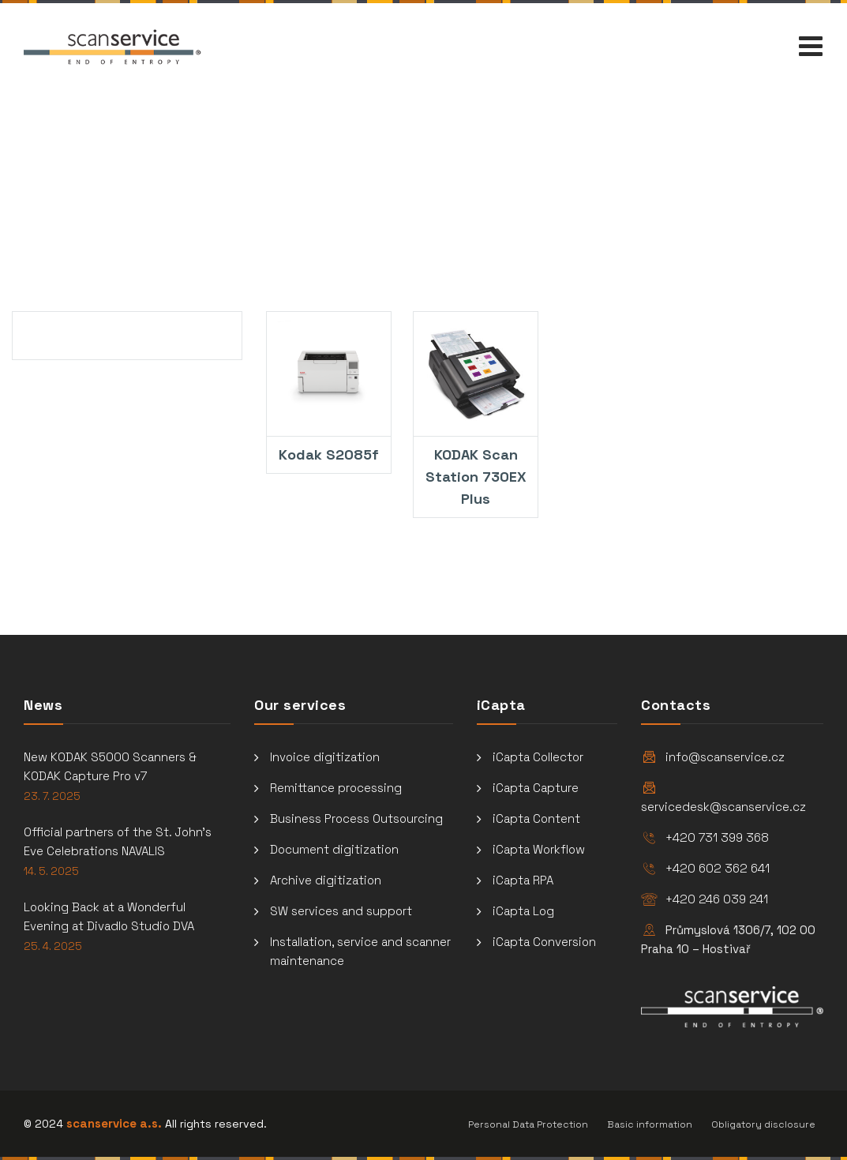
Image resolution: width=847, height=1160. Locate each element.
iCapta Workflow (539, 849)
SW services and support (341, 910)
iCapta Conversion (544, 941)
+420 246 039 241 (716, 899)
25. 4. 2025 (53, 946)
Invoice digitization (325, 756)
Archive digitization (325, 880)
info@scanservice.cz (725, 756)
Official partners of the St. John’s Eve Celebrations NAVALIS (118, 841)
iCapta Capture (536, 787)
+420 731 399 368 (717, 837)
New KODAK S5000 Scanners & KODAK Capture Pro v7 (110, 766)
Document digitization (334, 849)
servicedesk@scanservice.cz (723, 806)
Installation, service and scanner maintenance (360, 951)
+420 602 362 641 (717, 868)
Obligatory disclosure (763, 1124)
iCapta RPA (523, 880)
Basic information (649, 1124)
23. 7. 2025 (52, 796)
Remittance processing (336, 787)
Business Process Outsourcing (356, 818)
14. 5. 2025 (51, 871)
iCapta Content (536, 818)
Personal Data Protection (528, 1124)
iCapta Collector (538, 756)
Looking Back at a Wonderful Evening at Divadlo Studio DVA (109, 916)
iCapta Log (523, 910)
